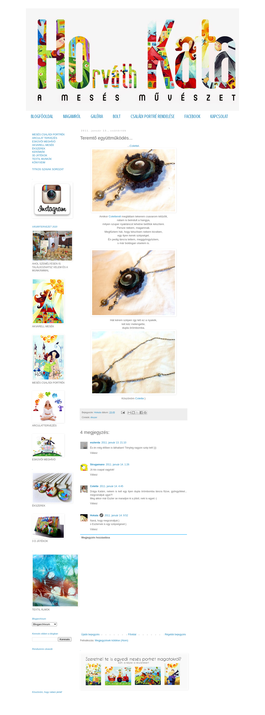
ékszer (94, 417)
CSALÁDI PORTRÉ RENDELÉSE (153, 116)
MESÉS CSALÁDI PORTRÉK (48, 134)
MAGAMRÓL (72, 116)
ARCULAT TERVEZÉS (44, 138)
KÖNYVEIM (38, 162)
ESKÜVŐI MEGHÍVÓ (43, 141)
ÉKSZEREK (38, 148)
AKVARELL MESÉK (43, 145)
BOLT (117, 116)
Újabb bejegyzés (90, 634)
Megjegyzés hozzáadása (95, 537)
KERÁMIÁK (38, 151)
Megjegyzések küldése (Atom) (111, 640)
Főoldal (132, 634)
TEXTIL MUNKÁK (42, 159)
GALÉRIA (97, 116)
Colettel (134, 145)
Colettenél (115, 216)
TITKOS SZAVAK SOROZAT (48, 169)
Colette (139, 398)
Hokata (94, 515)
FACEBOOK (192, 116)
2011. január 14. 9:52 (116, 515)
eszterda (95, 442)
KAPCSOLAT (219, 116)
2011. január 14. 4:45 (111, 486)
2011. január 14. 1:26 (117, 464)
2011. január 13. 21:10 (113, 442)
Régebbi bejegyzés (175, 634)
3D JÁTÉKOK (39, 155)
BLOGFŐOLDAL (42, 116)
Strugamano (97, 464)
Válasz (94, 452)
